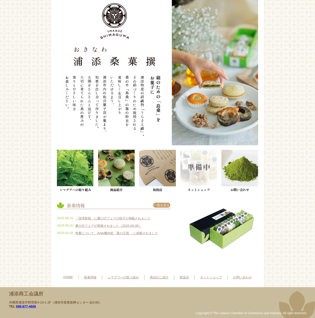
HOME (68, 277)
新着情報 (90, 277)
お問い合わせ (239, 171)
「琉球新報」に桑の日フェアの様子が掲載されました (113, 218)
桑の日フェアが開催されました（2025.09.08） (108, 225)
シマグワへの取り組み (75, 171)
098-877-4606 (26, 306)
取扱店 (157, 171)
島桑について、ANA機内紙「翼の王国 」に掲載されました (116, 233)
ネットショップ (211, 277)
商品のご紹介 (159, 277)
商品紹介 (116, 171)
